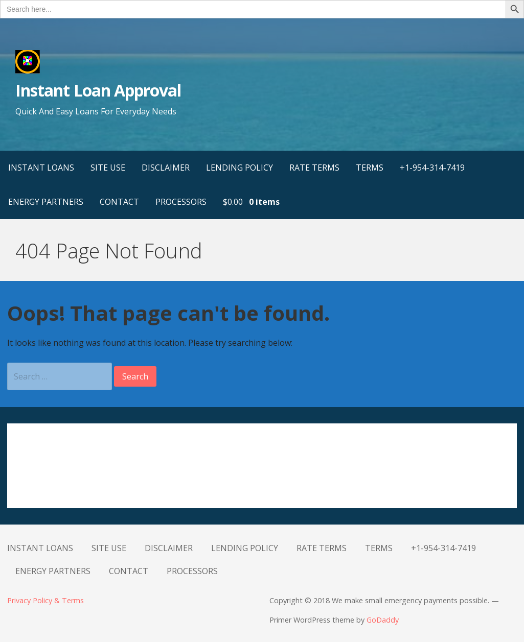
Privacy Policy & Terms (45, 600)
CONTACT (119, 201)
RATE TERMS (314, 167)
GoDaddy (383, 620)
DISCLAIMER (166, 167)
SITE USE (107, 167)
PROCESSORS (181, 201)
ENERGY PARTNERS (45, 201)
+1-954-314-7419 (432, 167)
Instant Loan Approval (98, 90)
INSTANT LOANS (41, 167)
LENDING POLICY (239, 167)
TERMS (369, 167)
